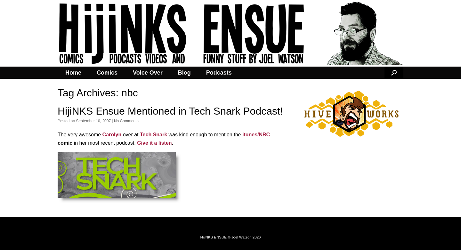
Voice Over (148, 72)
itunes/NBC (256, 134)
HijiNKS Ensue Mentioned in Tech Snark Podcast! (170, 111)
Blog (184, 72)
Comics (107, 72)
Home (73, 72)
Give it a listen (154, 143)
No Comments (126, 121)
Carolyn (112, 134)
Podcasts (219, 72)
